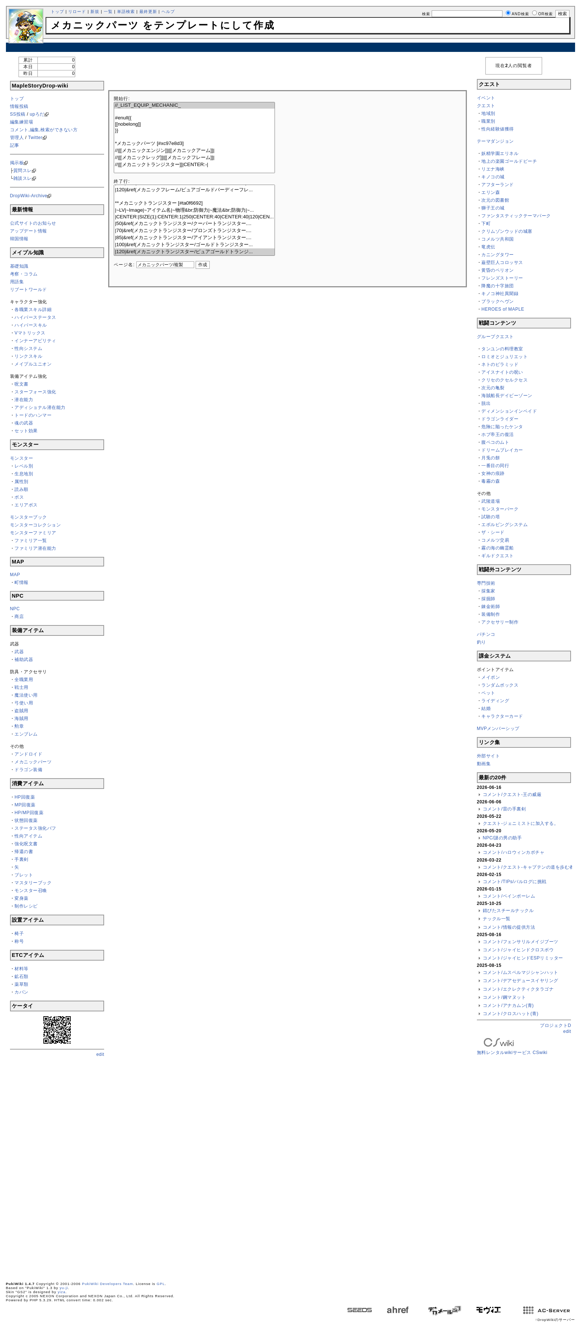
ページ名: (124, 264)
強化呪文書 (26, 843)
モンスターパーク (499, 509)
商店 (19, 616)
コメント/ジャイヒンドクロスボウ (518, 949)
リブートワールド (28, 289)
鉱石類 (21, 976)
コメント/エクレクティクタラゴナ (518, 989)
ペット (488, 693)
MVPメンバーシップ (498, 728)
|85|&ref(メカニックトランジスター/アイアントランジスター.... (194, 237)
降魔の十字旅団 (497, 285)
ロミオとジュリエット (504, 356)
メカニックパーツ (33, 761)
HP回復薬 (24, 797)
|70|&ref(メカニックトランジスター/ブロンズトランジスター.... (194, 230)
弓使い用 (23, 703)
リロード (77, 11)
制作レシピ (26, 906)
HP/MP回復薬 (28, 812)
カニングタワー (497, 254)
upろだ (37, 114)
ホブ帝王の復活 (497, 434)
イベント (486, 97)
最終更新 (148, 11)
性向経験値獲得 (497, 129)
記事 (14, 145)
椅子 (19, 933)
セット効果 (26, 430)
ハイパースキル (30, 325)
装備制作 (490, 614)
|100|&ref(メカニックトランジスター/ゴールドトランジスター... (194, 244)
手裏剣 (21, 859)
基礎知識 (19, 266)
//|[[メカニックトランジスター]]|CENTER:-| (194, 164)
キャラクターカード (502, 716)
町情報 (21, 582)
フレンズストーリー (502, 278)
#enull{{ (194, 118)
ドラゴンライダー (499, 419)
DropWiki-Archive (28, 195)
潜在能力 (23, 399)
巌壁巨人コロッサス (502, 262)
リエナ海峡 (493, 169)
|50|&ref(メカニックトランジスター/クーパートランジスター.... (194, 223)
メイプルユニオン (33, 364)
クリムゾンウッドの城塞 (506, 231)
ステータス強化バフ (35, 828)
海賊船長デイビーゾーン (506, 395)
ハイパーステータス (35, 317)
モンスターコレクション (35, 525)
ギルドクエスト (497, 555)
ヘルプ (168, 11)
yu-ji (64, 1288)
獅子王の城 (493, 208)
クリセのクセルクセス (504, 380)
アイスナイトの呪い (502, 372)
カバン (21, 992)
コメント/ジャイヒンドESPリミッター (523, 958)
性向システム (28, 348)
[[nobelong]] (194, 124)
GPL (161, 1284)
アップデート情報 (28, 231)
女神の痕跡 (493, 473)
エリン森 (490, 192)
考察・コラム (24, 274)
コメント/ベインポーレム (509, 896)
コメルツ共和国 (497, 239)
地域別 (488, 113)
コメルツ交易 (495, 540)
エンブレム (26, 734)
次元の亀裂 (493, 387)
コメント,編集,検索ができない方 (44, 129)
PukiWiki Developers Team (107, 1284)
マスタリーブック (33, 882)
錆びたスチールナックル (508, 910)
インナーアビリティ (35, 340)
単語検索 (126, 11)
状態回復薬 (26, 820)
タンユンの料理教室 (502, 348)
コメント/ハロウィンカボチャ (513, 852)
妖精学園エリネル (499, 153)
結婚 (486, 708)
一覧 (108, 11)
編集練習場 (21, 122)
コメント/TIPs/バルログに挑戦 (515, 881)
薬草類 (21, 984)
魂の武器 (23, 423)
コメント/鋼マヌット (504, 997)
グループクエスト (495, 336)
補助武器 (23, 659)
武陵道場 (490, 501)
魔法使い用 (26, 695)
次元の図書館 (495, 200)
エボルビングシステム (504, 524)
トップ (57, 11)
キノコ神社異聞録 (499, 293)
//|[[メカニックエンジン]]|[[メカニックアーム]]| (194, 150)
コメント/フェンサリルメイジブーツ (520, 941)
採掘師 (488, 598)
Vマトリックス (30, 333)
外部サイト (488, 756)
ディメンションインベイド (509, 411)
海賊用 (21, 718)
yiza (62, 1292)
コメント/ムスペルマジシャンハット (520, 972)
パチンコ (486, 634)
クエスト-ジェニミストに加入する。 (521, 823)
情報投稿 (19, 106)
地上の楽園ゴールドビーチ (509, 161)
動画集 (484, 763)
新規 (94, 11)
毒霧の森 (490, 481)
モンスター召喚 (30, 890)
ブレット (23, 875)
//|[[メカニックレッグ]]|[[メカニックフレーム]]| (194, 157)
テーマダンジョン (495, 141)
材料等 (21, 968)
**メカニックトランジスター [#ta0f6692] (194, 203)
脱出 (486, 403)
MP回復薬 (25, 804)
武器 (19, 651)
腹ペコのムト (495, 442)
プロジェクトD (555, 1025)
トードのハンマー (33, 415)
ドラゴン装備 (28, 769)
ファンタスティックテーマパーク (516, 215)
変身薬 (21, 898)
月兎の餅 (490, 457)
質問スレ (22, 170)
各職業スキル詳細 (33, 309)
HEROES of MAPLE (502, 309)
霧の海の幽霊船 (497, 548)
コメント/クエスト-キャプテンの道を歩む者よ (530, 867)
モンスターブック (28, 517)
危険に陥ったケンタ (502, 426)
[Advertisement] (290, 47)
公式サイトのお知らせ (33, 223)
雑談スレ (22, 178)
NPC (15, 608)
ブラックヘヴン (497, 301)
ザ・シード (493, 532)
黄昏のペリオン (497, 270)
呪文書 (21, 384)
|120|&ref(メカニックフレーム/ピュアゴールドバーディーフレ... (194, 190)
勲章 (19, 726)
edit (100, 1054)
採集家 (488, 591)
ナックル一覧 (497, 918)
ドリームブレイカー (502, 450)
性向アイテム (28, 836)
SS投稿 (18, 114)
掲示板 (17, 162)
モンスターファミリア (33, 532)
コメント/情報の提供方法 (509, 927)
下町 (486, 223)
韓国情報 (19, 238)
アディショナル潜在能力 (40, 407)
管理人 (17, 137)
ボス (19, 497)
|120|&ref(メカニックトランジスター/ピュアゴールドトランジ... (194, 251)
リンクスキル (28, 356)
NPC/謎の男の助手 (502, 837)
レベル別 (23, 466)
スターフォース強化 (35, 391)
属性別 (21, 481)
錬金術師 (490, 606)
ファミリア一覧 (30, 540)
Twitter (35, 137)
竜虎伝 (488, 247)
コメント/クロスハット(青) (510, 1013)
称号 (19, 941)
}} (194, 131)
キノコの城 (493, 176)
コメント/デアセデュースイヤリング (520, 980)
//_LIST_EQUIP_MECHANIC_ (194, 105)
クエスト (486, 105)
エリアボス (26, 505)
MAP (15, 574)
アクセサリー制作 (499, 622)
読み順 (21, 489)
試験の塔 (490, 516)
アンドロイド (28, 754)
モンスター (21, 458)
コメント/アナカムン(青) (508, 1005)
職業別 (488, 121)
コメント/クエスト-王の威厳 (512, 794)
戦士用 (21, 687)
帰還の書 (23, 851)
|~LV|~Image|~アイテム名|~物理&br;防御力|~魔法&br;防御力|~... (194, 210)
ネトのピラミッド (499, 364)
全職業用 (23, 679)
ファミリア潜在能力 (35, 548)
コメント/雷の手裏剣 (504, 809)
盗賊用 (21, 710)
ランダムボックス (499, 685)
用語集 (17, 281)
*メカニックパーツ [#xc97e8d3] (194, 143)
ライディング (495, 700)
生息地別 (23, 473)
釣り (481, 642)
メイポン (490, 677)
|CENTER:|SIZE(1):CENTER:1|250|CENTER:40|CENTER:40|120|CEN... (194, 217)
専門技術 (486, 583)
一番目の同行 (495, 465)
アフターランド (497, 184)
